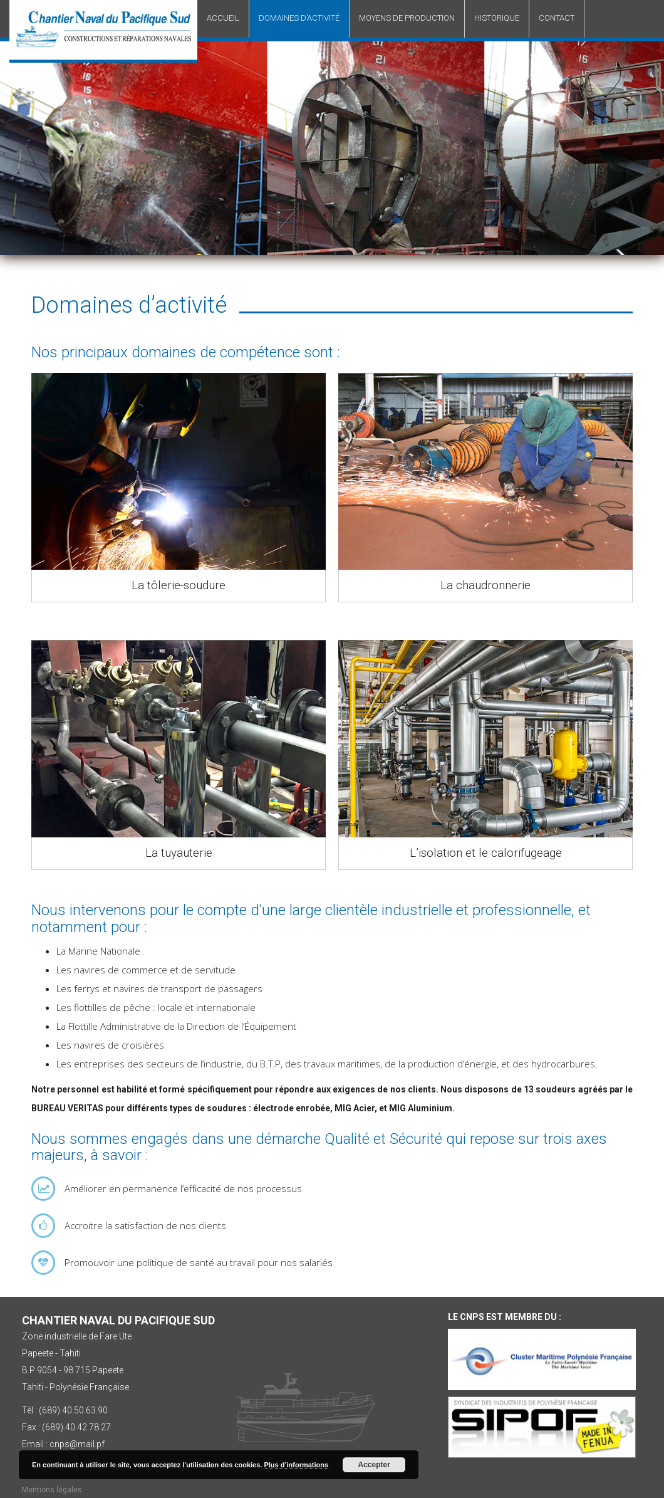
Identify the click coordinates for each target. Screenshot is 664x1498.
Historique (496, 18)
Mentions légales (52, 1489)
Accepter (374, 1464)
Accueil (223, 18)
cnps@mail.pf (77, 1444)
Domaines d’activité (299, 18)
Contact (556, 18)
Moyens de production (407, 18)
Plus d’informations (296, 1465)
